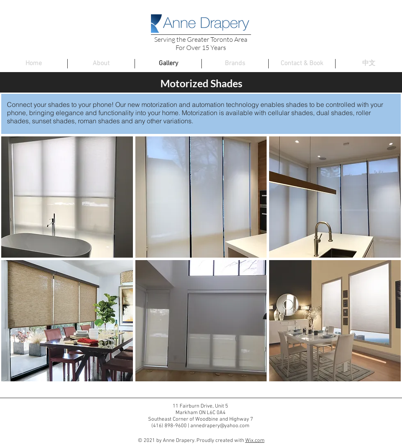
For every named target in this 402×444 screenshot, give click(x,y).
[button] (67, 197)
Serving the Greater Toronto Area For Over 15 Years (200, 43)
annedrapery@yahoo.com (219, 426)
